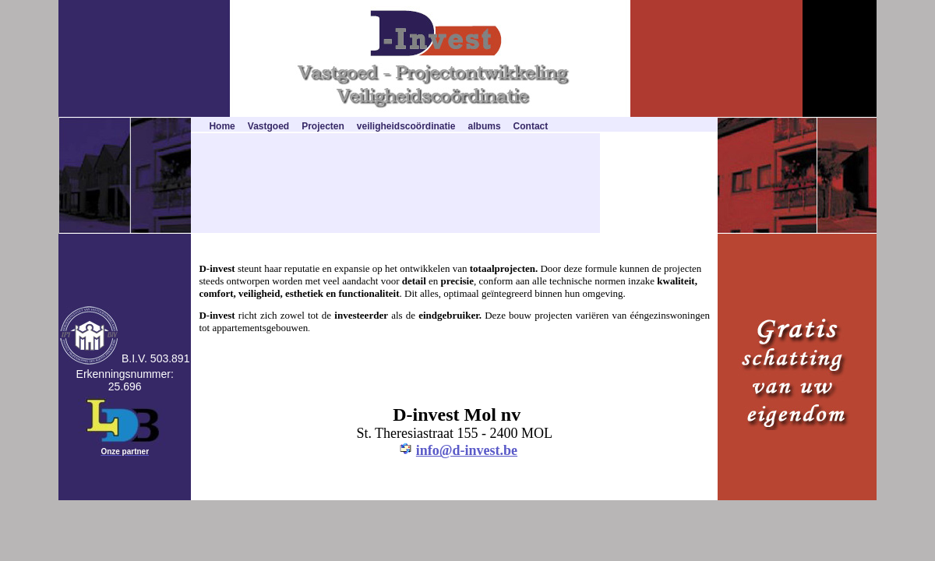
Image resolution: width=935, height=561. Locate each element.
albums (484, 126)
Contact (531, 126)
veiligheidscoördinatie (406, 126)
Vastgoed (268, 126)
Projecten (323, 126)
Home (222, 126)
